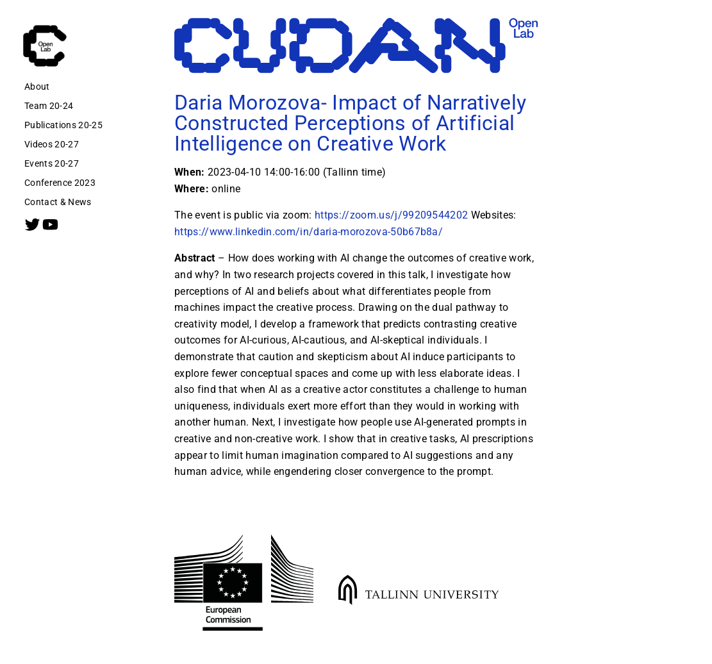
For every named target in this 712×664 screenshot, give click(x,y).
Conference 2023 (59, 183)
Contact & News (58, 202)
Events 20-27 (51, 163)
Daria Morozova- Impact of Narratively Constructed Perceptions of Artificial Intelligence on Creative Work (350, 123)
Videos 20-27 (51, 144)
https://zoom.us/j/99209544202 (391, 216)
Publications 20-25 (63, 125)
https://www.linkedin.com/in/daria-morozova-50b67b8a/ (308, 232)
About (37, 86)
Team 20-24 (48, 106)
